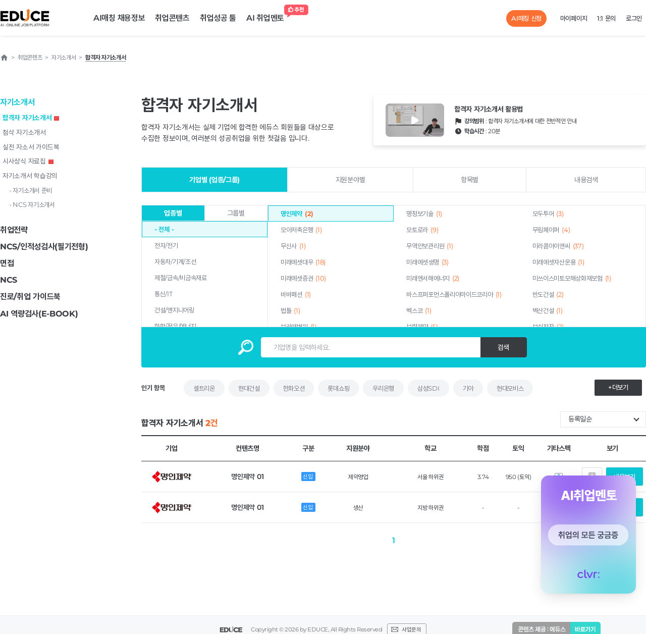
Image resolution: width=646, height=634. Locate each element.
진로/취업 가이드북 (30, 296)
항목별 (469, 179)
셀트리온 (204, 388)
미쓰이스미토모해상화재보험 (571, 278)
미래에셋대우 (303, 262)
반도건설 (548, 294)
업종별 (173, 213)
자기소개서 (17, 102)
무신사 (293, 246)
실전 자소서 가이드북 (31, 147)
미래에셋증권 (303, 278)
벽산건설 (547, 310)
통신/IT (163, 294)
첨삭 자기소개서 (24, 132)
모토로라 (422, 230)
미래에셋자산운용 (558, 262)
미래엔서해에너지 (432, 278)
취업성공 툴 (218, 18)
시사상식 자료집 (28, 161)
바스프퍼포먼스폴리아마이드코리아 (453, 294)
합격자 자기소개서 (31, 118)
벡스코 (418, 310)
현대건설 (249, 388)
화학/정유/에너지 (175, 326)
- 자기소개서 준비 (30, 190)
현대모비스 (510, 388)
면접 (7, 263)
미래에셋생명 (427, 262)
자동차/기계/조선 (175, 261)
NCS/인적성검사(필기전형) (44, 246)
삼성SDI (428, 388)
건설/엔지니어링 (174, 310)
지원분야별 (350, 179)
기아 (468, 388)
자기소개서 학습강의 (30, 176)
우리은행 (383, 388)
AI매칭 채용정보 (119, 18)
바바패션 (296, 294)
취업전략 (14, 230)
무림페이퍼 (551, 230)
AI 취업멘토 (267, 15)
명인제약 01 (247, 476)
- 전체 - (164, 229)
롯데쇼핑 (338, 388)
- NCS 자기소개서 (32, 204)
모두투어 (548, 213)
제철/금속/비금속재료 (180, 278)
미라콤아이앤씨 (558, 246)
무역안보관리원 (429, 246)
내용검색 (586, 179)
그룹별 (236, 213)
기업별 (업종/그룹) (214, 179)
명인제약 (297, 213)
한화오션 (294, 388)
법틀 (290, 310)
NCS (8, 280)
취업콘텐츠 (172, 18)
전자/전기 (166, 245)
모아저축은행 (301, 230)
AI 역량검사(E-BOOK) (39, 314)
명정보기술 (424, 213)
